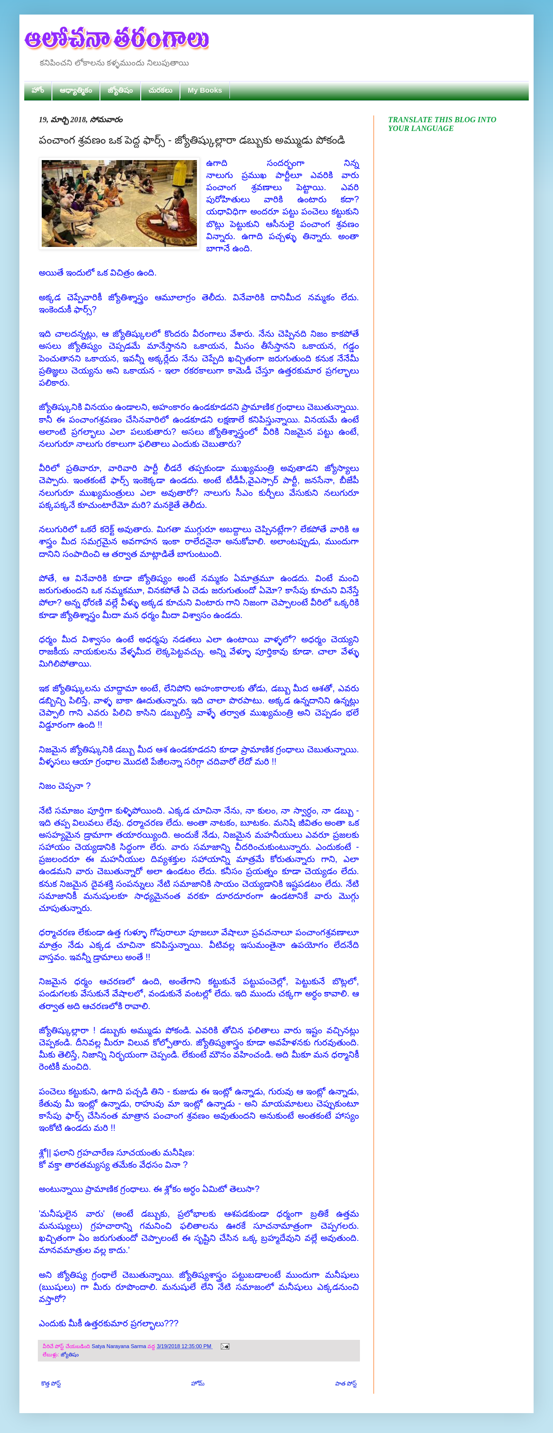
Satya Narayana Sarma (119, 1346)
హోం (38, 90)
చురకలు (160, 90)
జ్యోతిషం (120, 90)
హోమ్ (198, 1383)
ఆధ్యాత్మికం (76, 90)
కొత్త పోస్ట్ (51, 1383)
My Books (205, 90)
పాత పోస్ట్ (346, 1383)
